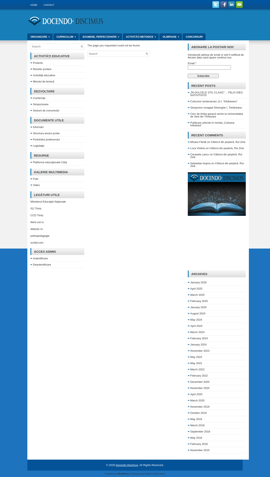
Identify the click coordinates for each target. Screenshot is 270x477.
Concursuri (194, 36)
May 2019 (196, 419)
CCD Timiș (36, 215)
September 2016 (200, 431)
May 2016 (196, 437)
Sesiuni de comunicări (46, 110)
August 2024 (197, 313)
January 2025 (198, 307)
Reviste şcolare (42, 69)
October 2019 (198, 412)
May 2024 (196, 319)
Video (36, 185)
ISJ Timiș (35, 208)
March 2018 (197, 425)
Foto (35, 178)
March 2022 (197, 369)
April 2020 (196, 394)
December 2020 (200, 381)
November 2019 (200, 406)
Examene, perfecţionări (102, 35)
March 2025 (197, 294)
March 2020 (197, 400)
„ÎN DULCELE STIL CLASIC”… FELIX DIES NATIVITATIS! (216, 94)
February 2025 (199, 301)
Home (33, 5)
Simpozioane (40, 104)
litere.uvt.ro (37, 222)
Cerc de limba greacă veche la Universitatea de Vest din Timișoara (216, 115)
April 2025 (196, 288)
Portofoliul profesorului (46, 139)
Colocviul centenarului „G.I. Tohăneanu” (213, 101)
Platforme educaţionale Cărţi (50, 162)
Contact (48, 5)
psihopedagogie (39, 235)
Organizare (41, 35)
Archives (199, 274)
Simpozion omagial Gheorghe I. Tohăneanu (216, 107)
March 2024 (197, 332)
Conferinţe (39, 98)
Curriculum (68, 35)
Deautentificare (42, 264)
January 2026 (198, 282)
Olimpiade (172, 35)
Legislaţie (38, 145)
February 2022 (199, 375)
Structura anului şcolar (46, 133)
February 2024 (199, 338)
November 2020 (200, 388)
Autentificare (40, 258)
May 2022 (196, 363)
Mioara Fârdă (198, 142)
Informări (38, 127)
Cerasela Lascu (199, 154)
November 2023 (200, 350)
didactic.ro (36, 229)
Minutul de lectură (43, 81)
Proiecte (38, 62)
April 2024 (196, 325)
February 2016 (199, 444)
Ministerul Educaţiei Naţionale (48, 201)
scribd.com (36, 242)
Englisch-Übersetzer (155, 473)
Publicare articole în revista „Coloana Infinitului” (212, 124)
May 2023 (196, 357)
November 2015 (200, 450)
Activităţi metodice (142, 35)
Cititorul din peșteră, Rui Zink (228, 142)
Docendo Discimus (127, 465)
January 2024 (198, 344)
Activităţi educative (44, 75)
